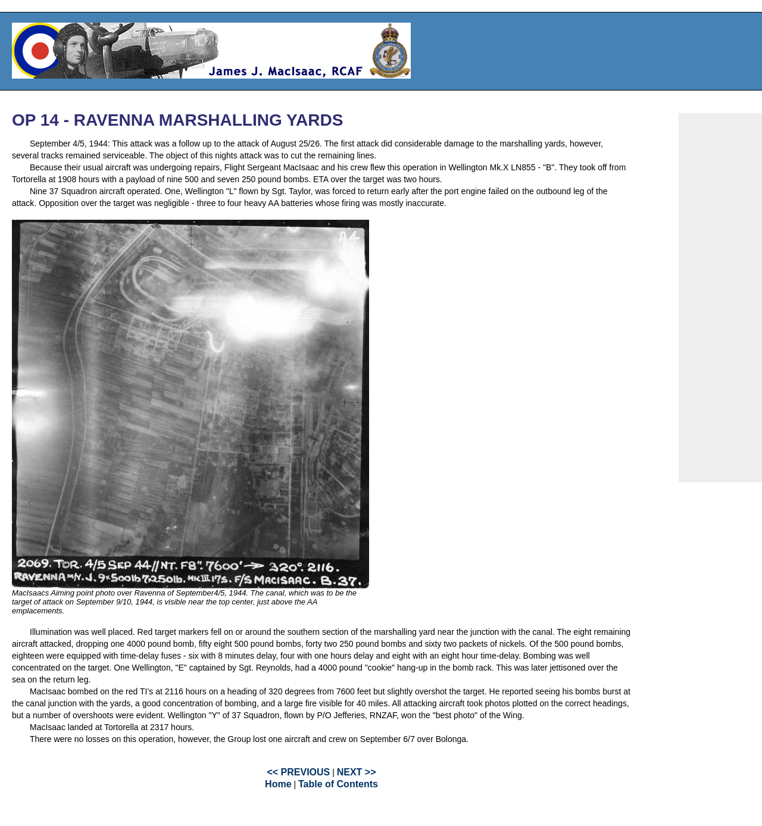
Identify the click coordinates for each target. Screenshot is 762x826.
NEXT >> (356, 772)
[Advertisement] (720, 297)
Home (278, 784)
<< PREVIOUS (298, 772)
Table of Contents (338, 784)
